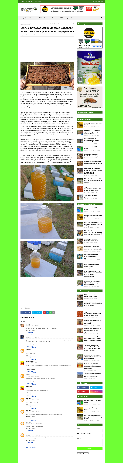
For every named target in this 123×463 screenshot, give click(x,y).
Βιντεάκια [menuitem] (54, 18)
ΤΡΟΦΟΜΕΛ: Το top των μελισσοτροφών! (90, 196)
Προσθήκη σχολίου (31, 447)
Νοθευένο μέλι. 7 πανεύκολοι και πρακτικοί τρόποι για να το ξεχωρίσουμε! (92, 322)
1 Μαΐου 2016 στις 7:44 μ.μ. (33, 351)
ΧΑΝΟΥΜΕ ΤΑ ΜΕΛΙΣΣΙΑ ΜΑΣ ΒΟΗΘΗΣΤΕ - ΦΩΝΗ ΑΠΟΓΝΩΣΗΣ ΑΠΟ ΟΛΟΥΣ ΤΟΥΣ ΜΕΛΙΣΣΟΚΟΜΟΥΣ (93, 171)
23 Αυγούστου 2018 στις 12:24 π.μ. (34, 423)
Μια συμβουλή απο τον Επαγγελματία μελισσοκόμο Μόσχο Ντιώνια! (91, 140)
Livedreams (29, 349)
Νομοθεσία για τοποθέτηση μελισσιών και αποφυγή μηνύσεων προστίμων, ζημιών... (92, 256)
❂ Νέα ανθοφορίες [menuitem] (44, 18)
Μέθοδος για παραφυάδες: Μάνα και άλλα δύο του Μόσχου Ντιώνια (93, 162)
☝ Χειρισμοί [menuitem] (32, 18)
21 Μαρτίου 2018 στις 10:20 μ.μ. (34, 399)
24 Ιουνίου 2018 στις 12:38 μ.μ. (33, 411)
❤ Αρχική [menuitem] (23, 18)
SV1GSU (28, 324)
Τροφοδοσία (31, 23)
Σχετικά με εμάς (30, 1)
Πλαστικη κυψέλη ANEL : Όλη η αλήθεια (92, 147)
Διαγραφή (33, 330)
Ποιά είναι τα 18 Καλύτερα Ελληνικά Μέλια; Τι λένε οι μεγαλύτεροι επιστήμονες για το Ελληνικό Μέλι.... (92, 366)
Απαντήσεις (30, 332)
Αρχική (22, 1)
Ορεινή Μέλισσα (26, 35)
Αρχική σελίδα (24, 23)
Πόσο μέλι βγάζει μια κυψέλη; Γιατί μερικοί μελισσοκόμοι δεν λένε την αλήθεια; (93, 180)
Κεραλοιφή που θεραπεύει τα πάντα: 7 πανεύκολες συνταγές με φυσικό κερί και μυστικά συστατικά (93, 248)
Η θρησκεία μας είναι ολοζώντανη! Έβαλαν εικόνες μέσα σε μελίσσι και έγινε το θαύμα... (93, 132)
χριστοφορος (29, 336)
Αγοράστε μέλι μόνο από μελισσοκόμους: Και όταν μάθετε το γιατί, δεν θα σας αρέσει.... (92, 188)
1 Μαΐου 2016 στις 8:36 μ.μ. (33, 376)
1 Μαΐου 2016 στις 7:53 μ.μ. (33, 362)
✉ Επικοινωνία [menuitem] (75, 18)
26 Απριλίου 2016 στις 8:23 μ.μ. (34, 337)
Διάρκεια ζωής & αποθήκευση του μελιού (93, 124)
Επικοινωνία (38, 1)
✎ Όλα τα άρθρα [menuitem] (64, 18)
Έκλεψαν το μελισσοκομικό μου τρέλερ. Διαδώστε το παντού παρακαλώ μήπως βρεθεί (92, 375)
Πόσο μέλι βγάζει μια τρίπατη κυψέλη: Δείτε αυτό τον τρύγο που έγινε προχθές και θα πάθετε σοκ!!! (93, 232)
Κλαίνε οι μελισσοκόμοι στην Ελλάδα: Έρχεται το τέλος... (91, 155)
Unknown (28, 398)
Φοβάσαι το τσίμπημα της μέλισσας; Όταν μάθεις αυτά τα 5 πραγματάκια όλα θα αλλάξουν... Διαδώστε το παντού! (92, 347)
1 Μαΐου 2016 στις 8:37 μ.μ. (33, 388)
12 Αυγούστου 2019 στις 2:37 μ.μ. (34, 435)
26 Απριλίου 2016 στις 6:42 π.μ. (33, 325)
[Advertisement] (47, 50)
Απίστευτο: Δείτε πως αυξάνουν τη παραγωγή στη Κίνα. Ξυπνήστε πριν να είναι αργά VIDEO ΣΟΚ (93, 338)
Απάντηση (28, 330)
